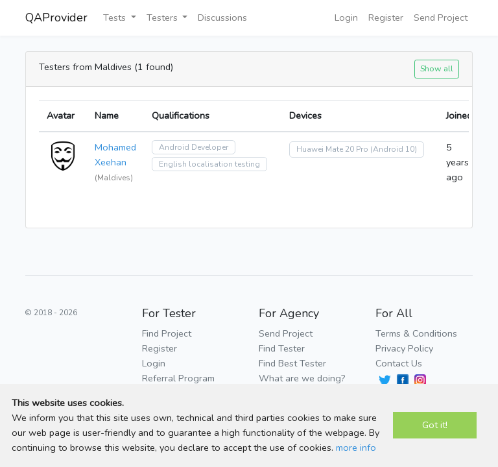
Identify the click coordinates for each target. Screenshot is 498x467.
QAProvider (56, 17)
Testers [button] (163, 17)
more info (356, 447)
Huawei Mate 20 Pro (332, 149)
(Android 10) (393, 149)
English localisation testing (209, 164)
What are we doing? (302, 378)
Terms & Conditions (416, 333)
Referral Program (178, 378)
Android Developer (193, 147)
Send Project (441, 17)
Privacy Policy (404, 348)
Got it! (434, 424)
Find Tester (282, 348)
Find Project (166, 333)
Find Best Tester (292, 363)
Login (346, 17)
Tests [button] (115, 17)
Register (385, 17)
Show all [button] (436, 68)
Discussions (222, 17)
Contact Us (398, 363)
